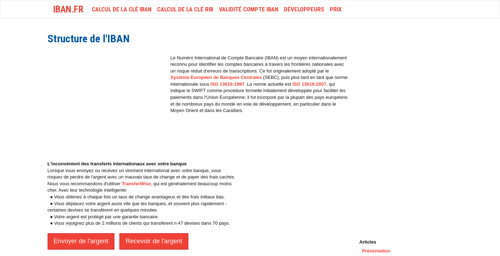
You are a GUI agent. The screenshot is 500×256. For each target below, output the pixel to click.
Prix (336, 9)
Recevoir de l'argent (153, 241)
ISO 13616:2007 (309, 84)
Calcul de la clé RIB (185, 9)
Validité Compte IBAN (248, 9)
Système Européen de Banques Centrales (216, 77)
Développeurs (304, 9)
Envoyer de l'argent (81, 241)
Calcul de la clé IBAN (121, 9)
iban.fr (68, 9)
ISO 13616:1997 (227, 84)
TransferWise (136, 183)
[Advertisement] (107, 104)
